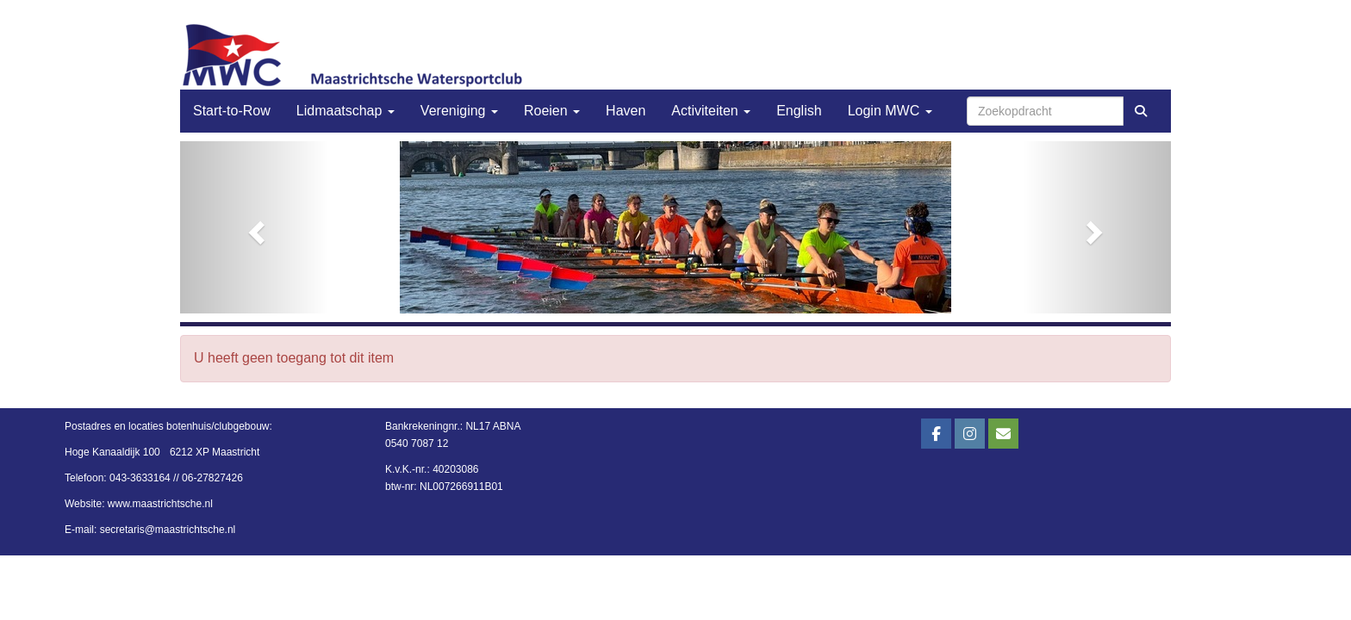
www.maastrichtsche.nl (160, 504)
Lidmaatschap (345, 110)
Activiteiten (710, 110)
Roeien (552, 110)
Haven (625, 110)
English (798, 110)
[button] (254, 227)
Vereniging (459, 110)
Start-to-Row (232, 110)
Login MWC (890, 110)
